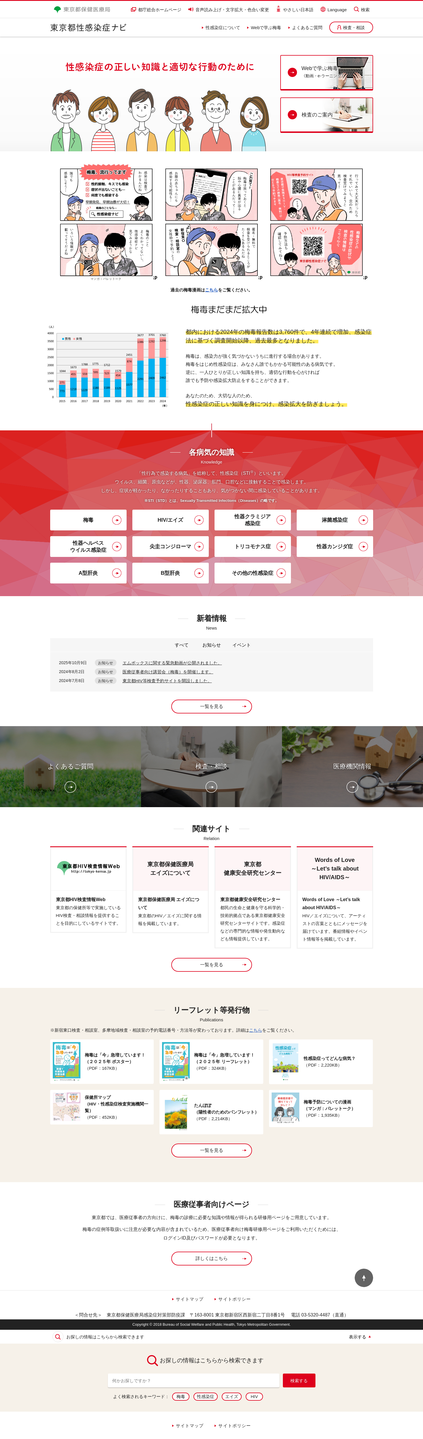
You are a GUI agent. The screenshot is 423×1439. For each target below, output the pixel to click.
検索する (299, 1380)
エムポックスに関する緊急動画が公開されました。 (172, 662)
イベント (241, 645)
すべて (182, 645)
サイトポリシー (234, 1299)
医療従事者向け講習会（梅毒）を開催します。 (168, 671)
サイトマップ (190, 1299)
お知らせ (211, 645)
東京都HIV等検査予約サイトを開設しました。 (167, 680)
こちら (211, 289)
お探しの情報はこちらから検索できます (105, 1336)
